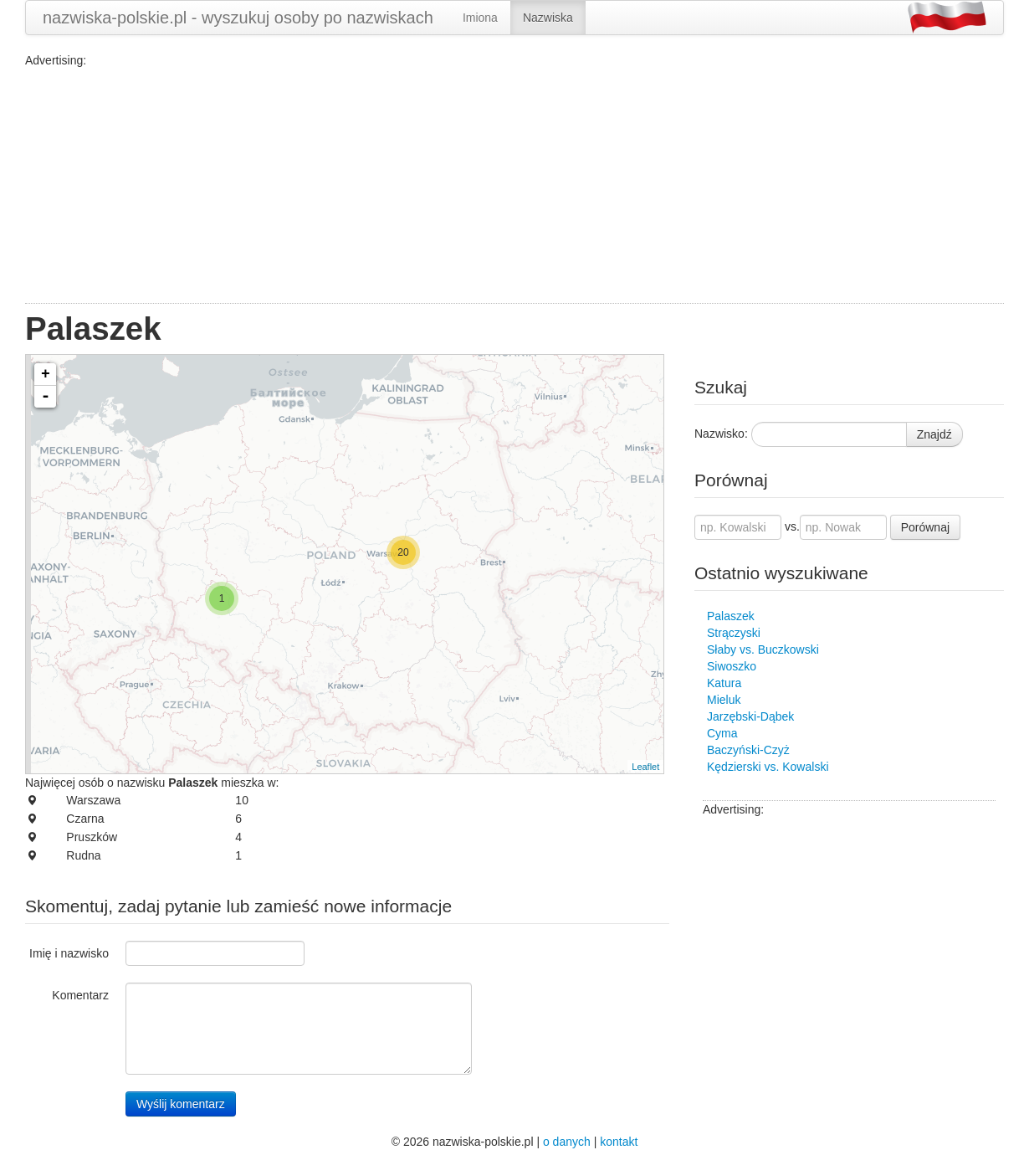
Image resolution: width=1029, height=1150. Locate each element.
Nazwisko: (721, 433)
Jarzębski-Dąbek (750, 716)
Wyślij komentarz (180, 1104)
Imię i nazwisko (69, 953)
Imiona (480, 17)
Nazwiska (548, 17)
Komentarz (80, 995)
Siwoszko (731, 666)
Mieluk (723, 699)
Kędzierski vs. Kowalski (768, 766)
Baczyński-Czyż (748, 750)
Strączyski (733, 632)
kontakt (618, 1141)
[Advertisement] (514, 186)
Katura (724, 683)
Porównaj (925, 527)
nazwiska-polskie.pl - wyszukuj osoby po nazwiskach (238, 17)
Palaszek (731, 616)
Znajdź (934, 434)
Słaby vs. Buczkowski (763, 649)
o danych (567, 1141)
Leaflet (645, 767)
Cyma (722, 733)
